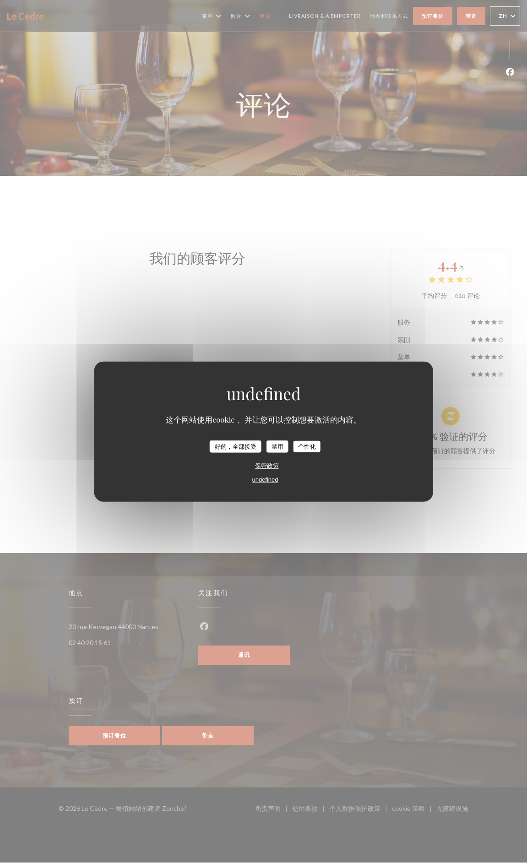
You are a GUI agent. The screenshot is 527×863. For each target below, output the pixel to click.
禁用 (277, 446)
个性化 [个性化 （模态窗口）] (307, 446)
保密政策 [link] (267, 465)
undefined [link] (265, 479)
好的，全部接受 (235, 446)
